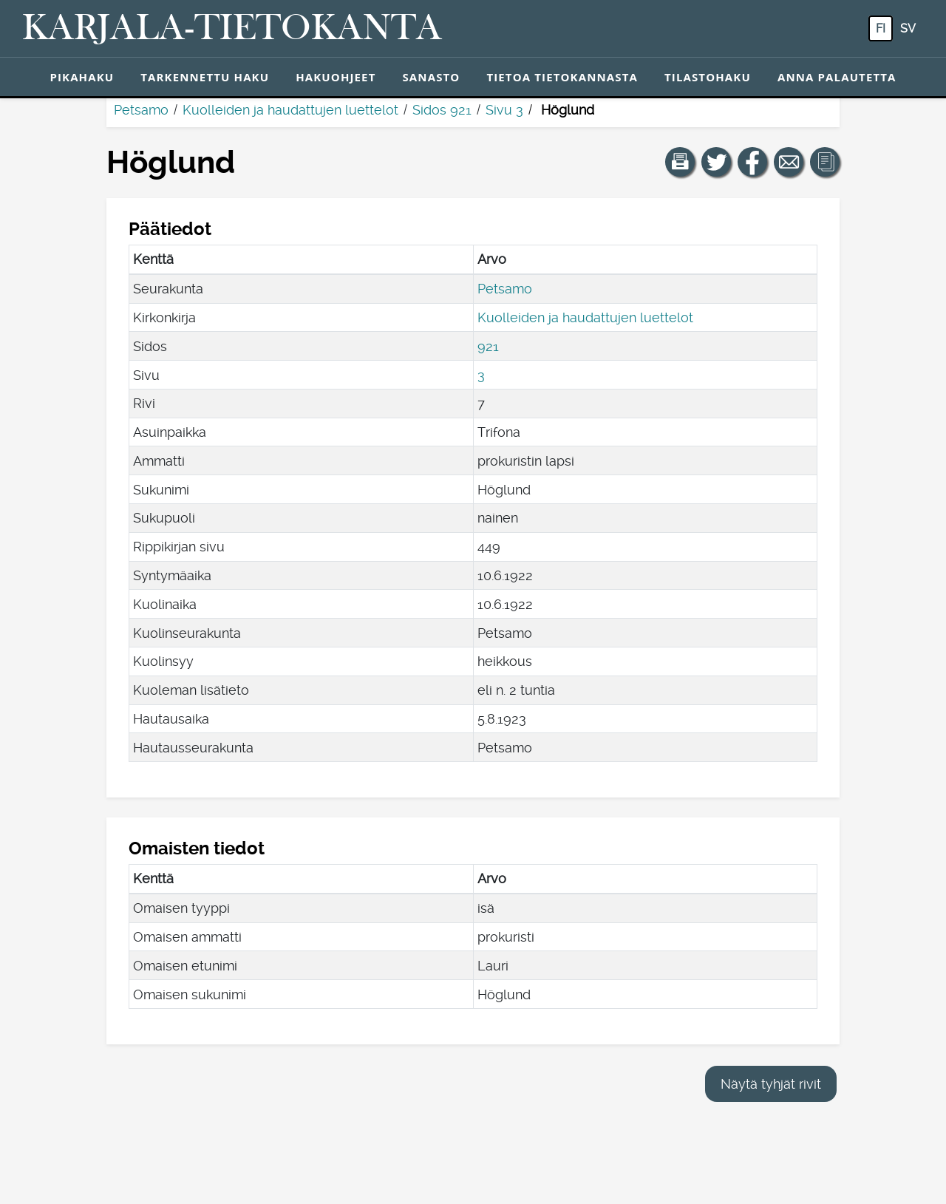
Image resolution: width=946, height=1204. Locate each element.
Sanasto (431, 76)
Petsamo (141, 110)
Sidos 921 (442, 110)
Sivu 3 (504, 110)
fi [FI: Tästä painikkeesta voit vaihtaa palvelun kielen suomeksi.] (880, 28)
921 (488, 346)
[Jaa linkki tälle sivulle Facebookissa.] (752, 162)
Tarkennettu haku (204, 76)
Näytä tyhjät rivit (771, 1084)
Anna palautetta (836, 76)
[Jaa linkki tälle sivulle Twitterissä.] (716, 162)
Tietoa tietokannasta (562, 76)
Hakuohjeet (335, 76)
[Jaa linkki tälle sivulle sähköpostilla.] (788, 162)
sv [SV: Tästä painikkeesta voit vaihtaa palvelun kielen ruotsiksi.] (908, 28)
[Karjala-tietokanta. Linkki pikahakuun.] (232, 29)
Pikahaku (82, 76)
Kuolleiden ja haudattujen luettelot (290, 110)
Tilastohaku (707, 76)
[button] (680, 162)
